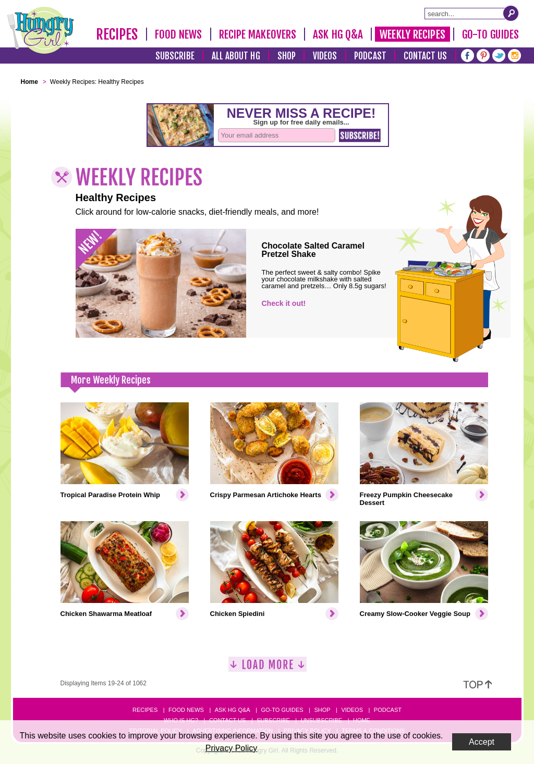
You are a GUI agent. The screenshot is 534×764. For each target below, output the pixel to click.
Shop (286, 56)
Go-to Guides (282, 710)
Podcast (370, 56)
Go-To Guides (490, 34)
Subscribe (175, 56)
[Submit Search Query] (511, 13)
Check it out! (284, 303)
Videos (325, 56)
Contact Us (425, 56)
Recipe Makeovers (258, 34)
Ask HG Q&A (338, 34)
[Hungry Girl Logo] (40, 30)
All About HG (236, 56)
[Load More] (267, 668)
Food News (178, 34)
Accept (481, 741)
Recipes (117, 34)
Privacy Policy (231, 748)
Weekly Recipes (412, 34)
